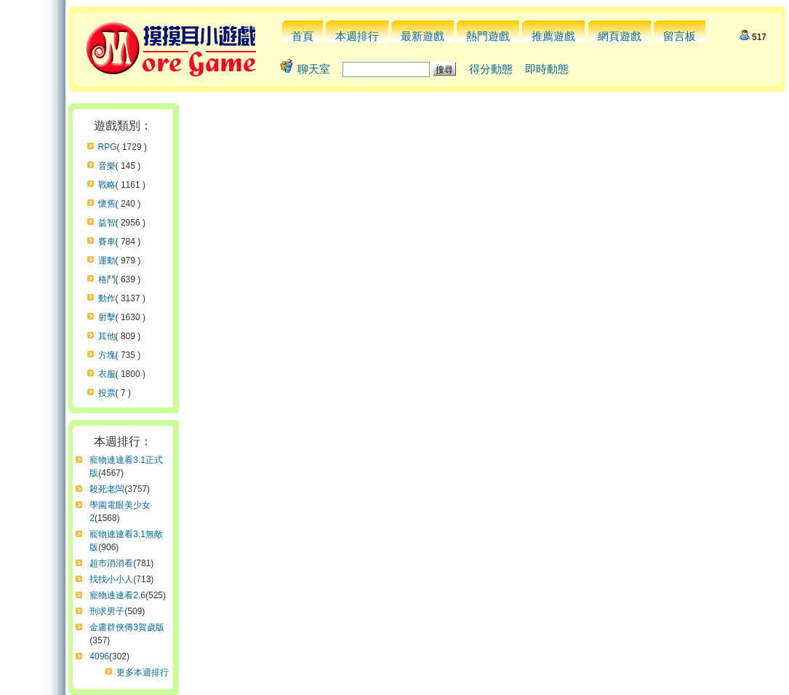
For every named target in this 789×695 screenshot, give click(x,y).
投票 (107, 393)
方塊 (107, 355)
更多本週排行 (142, 672)
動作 (107, 298)
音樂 (107, 166)
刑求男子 (106, 611)
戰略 (107, 185)
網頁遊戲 (619, 36)
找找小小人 (111, 579)
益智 (107, 223)
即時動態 (547, 69)
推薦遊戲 (553, 36)
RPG (107, 147)
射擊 (107, 317)
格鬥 (107, 279)
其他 (107, 336)
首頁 (302, 36)
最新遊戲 (422, 36)
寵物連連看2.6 (117, 595)
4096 (99, 656)
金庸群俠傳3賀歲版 (126, 627)
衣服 (107, 374)
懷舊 (107, 204)
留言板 (679, 36)
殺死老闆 (106, 489)
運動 (107, 260)
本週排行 (357, 36)
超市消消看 (111, 563)
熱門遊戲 (488, 36)
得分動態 (491, 69)
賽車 (107, 242)
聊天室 (313, 69)
